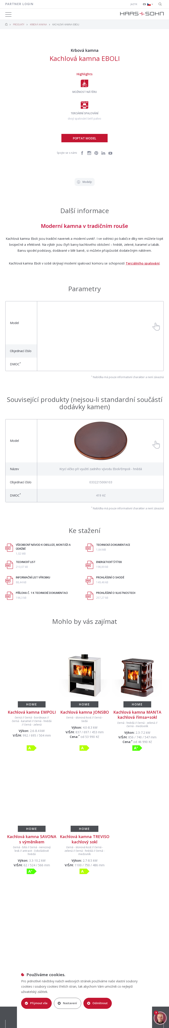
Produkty (18, 24)
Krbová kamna (38, 24)
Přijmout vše (36, 1003)
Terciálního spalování (143, 263)
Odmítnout (97, 1003)
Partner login (19, 4)
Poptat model (84, 138)
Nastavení (67, 1003)
